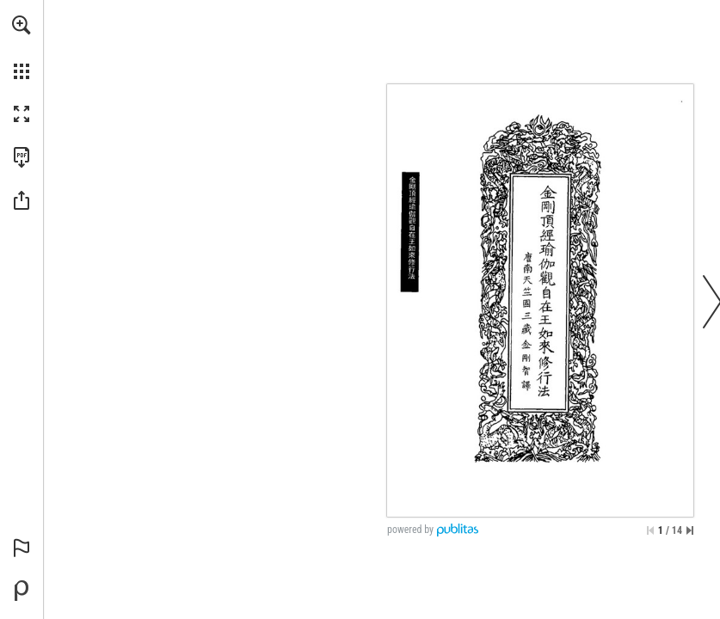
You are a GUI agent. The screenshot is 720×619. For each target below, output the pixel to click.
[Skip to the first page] (650, 530)
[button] (21, 24)
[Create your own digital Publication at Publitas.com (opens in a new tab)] (21, 590)
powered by (410, 530)
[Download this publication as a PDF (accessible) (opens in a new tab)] (21, 157)
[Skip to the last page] (689, 530)
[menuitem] (21, 47)
